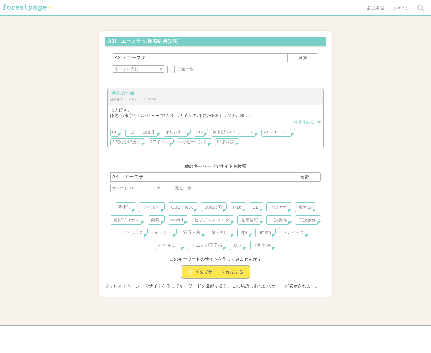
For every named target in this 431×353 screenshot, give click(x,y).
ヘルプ (138, 332)
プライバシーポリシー (281, 332)
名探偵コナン (126, 219)
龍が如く (220, 232)
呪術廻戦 (249, 219)
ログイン (401, 8)
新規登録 (376, 8)
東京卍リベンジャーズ (233, 132)
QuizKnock (182, 207)
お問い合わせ (171, 332)
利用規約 (207, 332)
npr (244, 232)
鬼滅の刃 (213, 207)
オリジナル (175, 132)
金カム (305, 207)
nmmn (265, 232)
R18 (199, 132)
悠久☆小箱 (123, 93)
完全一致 (180, 69)
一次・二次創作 (141, 132)
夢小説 (124, 207)
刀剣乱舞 (262, 245)
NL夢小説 (225, 142)
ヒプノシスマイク (212, 219)
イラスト (163, 232)
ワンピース (293, 232)
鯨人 (237, 245)
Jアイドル (159, 142)
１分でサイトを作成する (215, 272)
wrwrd (177, 219)
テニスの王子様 (206, 245)
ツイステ (151, 207)
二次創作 (307, 219)
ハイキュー (169, 245)
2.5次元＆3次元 (126, 142)
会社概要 (239, 332)
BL (114, 132)
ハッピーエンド (192, 142)
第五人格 (192, 232)
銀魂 (155, 219)
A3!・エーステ (276, 132)
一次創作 (278, 219)
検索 (302, 58)
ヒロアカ (278, 207)
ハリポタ (134, 232)
